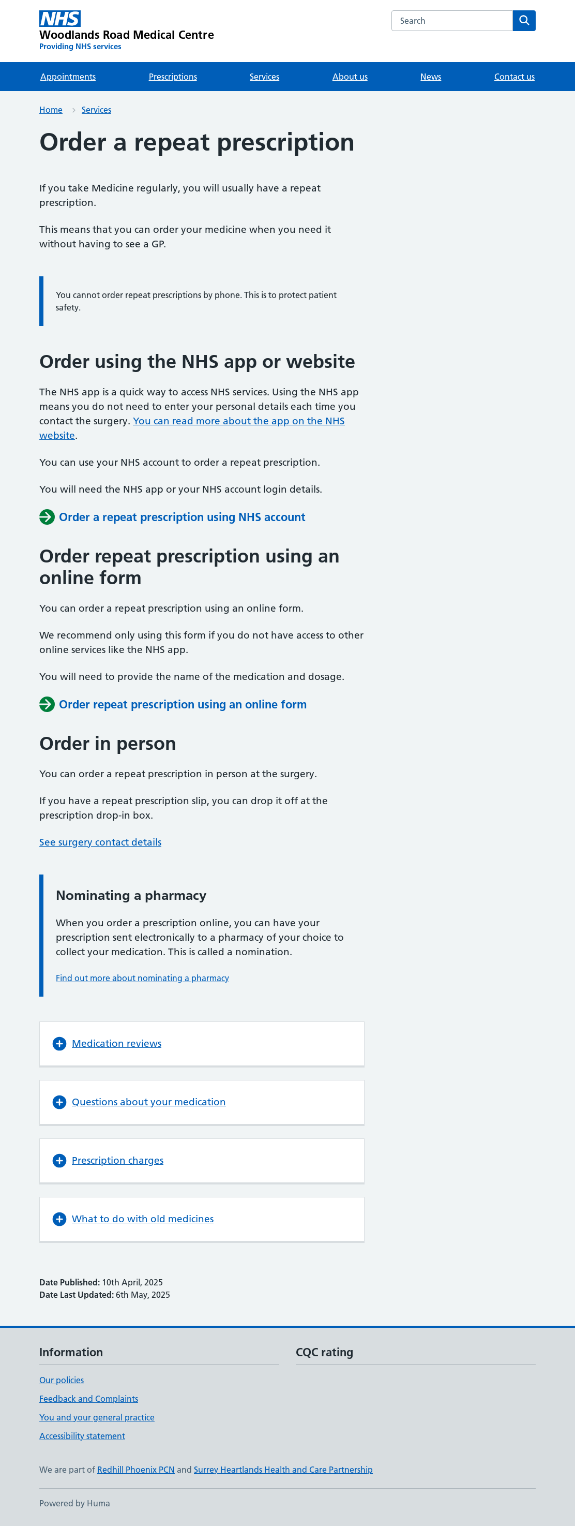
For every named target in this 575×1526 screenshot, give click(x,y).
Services (264, 76)
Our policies (61, 1380)
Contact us (514, 76)
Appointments (68, 76)
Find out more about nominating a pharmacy (142, 978)
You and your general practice (97, 1417)
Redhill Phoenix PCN (136, 1469)
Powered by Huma (74, 1503)
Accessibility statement (82, 1436)
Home (51, 110)
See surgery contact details (100, 842)
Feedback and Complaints (88, 1399)
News (430, 76)
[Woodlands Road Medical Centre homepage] (126, 31)
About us (350, 76)
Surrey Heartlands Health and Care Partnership (283, 1469)
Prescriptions (173, 76)
